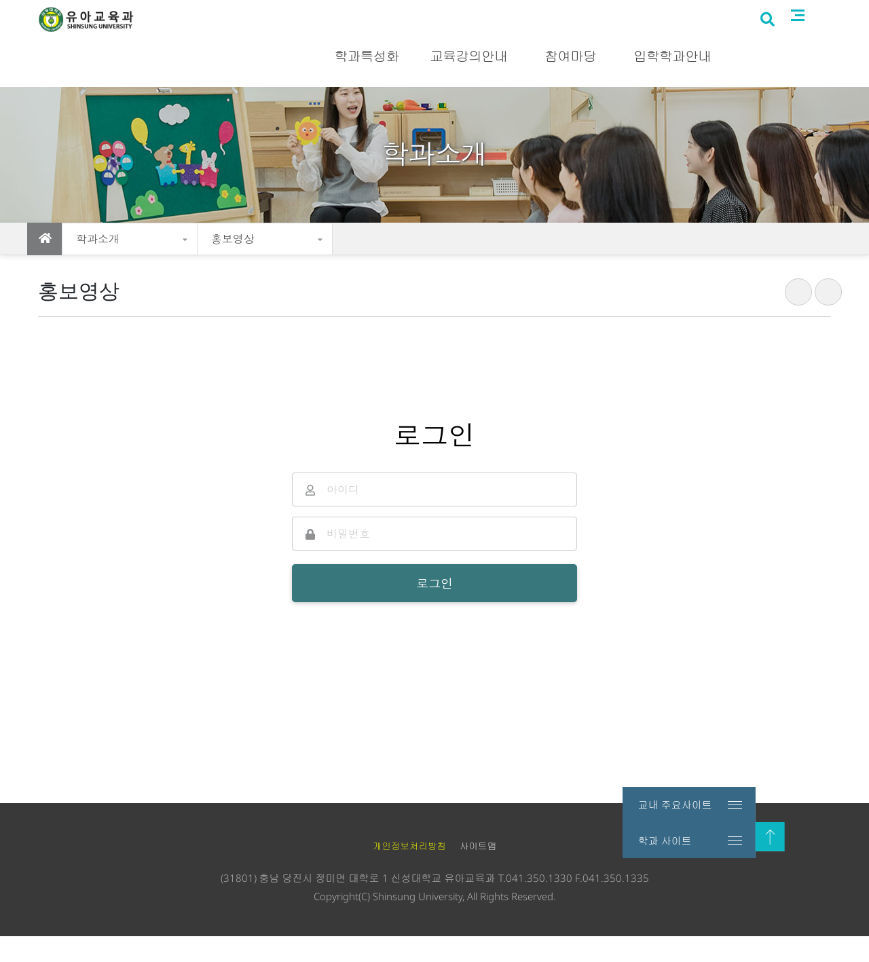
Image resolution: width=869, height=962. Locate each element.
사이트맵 (835, 54)
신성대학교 (698, 11)
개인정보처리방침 (409, 872)
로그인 (821, 11)
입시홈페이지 (764, 11)
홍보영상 (233, 239)
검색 (803, 56)
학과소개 (97, 239)
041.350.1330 (539, 903)
